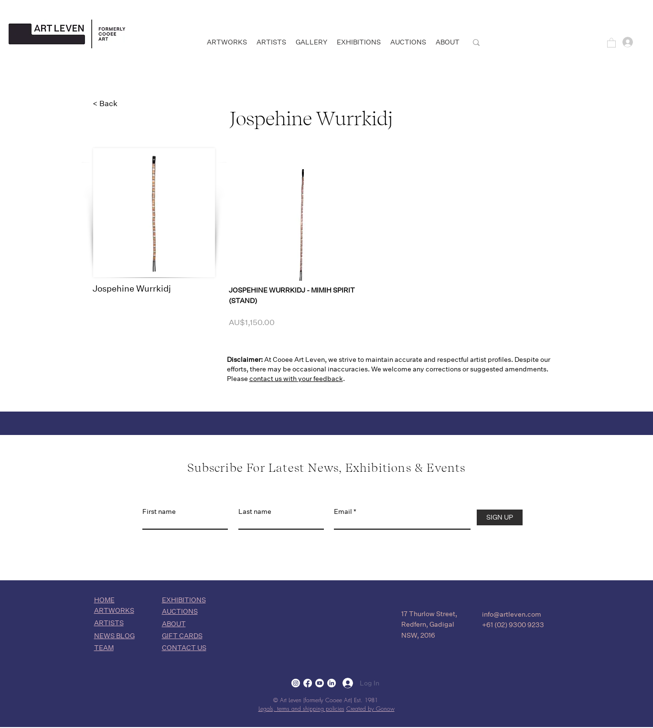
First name (159, 511)
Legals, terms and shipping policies (301, 709)
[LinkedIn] (331, 683)
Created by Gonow (370, 709)
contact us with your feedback (296, 378)
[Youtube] (319, 683)
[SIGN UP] (500, 517)
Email (343, 511)
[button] (611, 42)
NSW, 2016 (418, 635)
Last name (254, 511)
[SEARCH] (516, 42)
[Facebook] (307, 683)
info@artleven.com (511, 614)
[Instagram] (295, 683)
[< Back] (124, 103)
